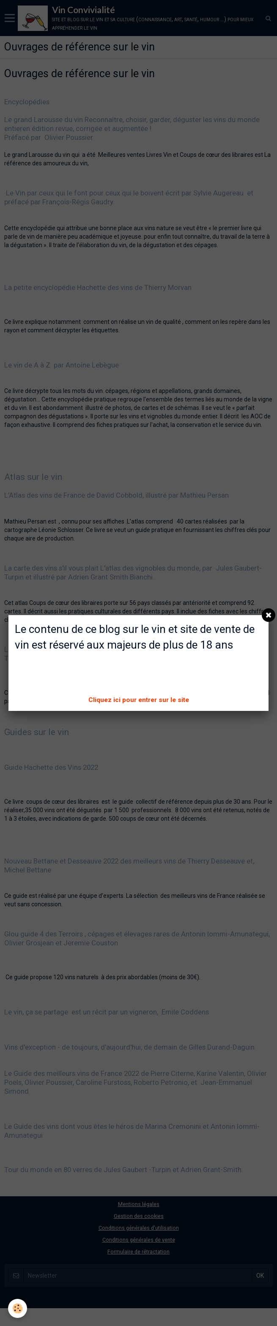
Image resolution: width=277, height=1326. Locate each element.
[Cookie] (17, 1308)
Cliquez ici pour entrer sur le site (138, 700)
